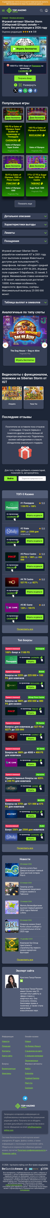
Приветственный (13, 649)
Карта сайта (7, 1056)
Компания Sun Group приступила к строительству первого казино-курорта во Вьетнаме (30, 948)
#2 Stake (25, 528)
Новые (28, 1041)
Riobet (41, 672)
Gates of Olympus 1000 (13, 189)
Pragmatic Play (13, 151)
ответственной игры (14, 1185)
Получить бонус (25, 78)
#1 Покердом (27, 503)
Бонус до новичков (24, 829)
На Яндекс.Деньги (32, 1046)
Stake (42, 826)
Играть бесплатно (25, 48)
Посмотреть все (25, 629)
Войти (10, 478)
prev (5, 345)
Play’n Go (28, 1083)
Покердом (36, 66)
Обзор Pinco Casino (36, 697)
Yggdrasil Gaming (32, 1078)
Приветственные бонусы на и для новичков (24, 779)
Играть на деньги (34, 515)
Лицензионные (31, 1061)
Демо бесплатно (13, 118)
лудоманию (24, 1190)
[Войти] (45, 10)
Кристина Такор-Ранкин (30, 977)
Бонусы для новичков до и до (24, 728)
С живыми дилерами (33, 1056)
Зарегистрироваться (32, 478)
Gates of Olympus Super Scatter (13, 146)
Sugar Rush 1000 (37, 188)
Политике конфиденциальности (32, 1150)
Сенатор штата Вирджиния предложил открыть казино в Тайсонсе (30, 890)
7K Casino (40, 723)
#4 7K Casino (27, 579)
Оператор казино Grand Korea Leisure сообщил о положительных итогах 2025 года (30, 928)
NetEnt (27, 1069)
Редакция (6, 1046)
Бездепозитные (8, 1069)
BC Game (40, 749)
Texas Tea (33, 395)
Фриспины (6, 1073)
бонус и (17, 652)
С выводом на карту (33, 1051)
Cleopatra (12, 395)
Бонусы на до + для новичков (24, 676)
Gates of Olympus (36, 147)
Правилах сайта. (9, 1154)
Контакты (6, 1051)
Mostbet (41, 800)
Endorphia (29, 1073)
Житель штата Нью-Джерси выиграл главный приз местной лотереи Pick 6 (31, 871)
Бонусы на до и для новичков (24, 805)
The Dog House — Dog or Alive (25, 350)
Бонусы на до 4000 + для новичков (24, 754)
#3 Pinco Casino (28, 554)
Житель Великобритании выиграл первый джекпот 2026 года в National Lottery (31, 909)
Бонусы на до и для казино (24, 702)
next (44, 345)
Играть (31, 662)
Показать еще (25, 203)
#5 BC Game (26, 605)
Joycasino (40, 775)
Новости (5, 1041)
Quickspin (29, 1088)
